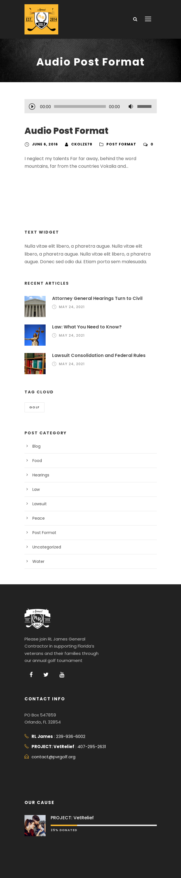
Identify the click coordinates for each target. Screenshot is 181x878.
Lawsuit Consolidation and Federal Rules (96, 355)
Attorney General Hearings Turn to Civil (94, 298)
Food (36, 460)
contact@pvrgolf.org (50, 756)
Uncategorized (45, 547)
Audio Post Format (63, 131)
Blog (36, 446)
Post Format (117, 144)
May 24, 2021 (71, 307)
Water (37, 561)
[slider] (79, 106)
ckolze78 (80, 144)
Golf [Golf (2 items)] (34, 407)
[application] (90, 107)
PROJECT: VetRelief (71, 817)
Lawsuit (39, 504)
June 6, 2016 (44, 144)
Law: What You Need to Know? (85, 326)
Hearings (40, 475)
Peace (38, 518)
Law (36, 489)
